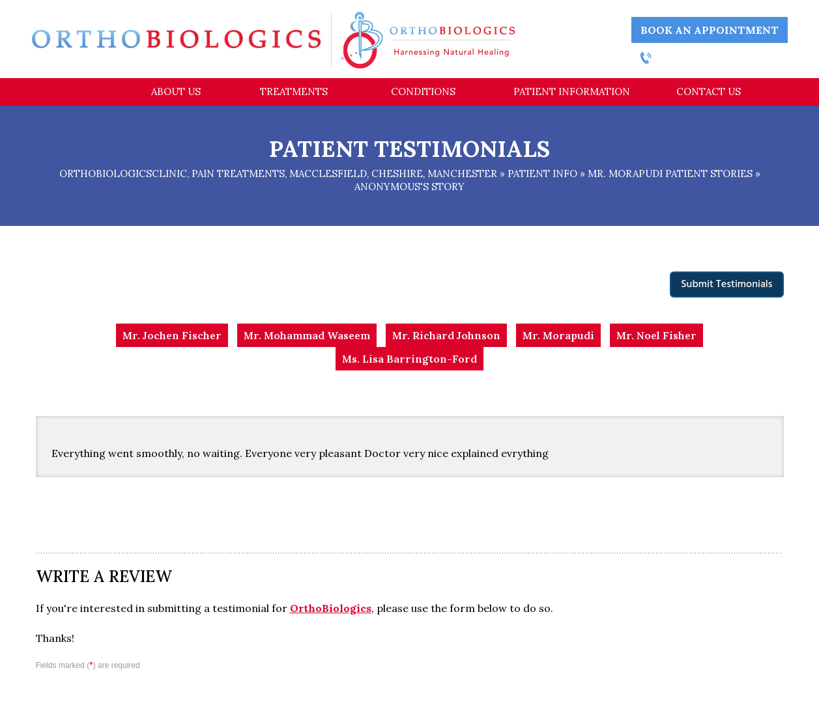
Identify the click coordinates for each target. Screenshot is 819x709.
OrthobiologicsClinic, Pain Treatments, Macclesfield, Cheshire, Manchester (278, 173)
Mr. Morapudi (558, 335)
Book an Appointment (709, 29)
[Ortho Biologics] (176, 38)
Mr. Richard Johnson (446, 335)
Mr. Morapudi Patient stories (670, 173)
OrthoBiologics (330, 608)
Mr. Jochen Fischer (172, 335)
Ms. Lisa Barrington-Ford (409, 358)
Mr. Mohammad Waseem (307, 335)
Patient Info (542, 173)
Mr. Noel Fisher (656, 335)
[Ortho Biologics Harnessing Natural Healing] (428, 39)
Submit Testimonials (726, 284)
